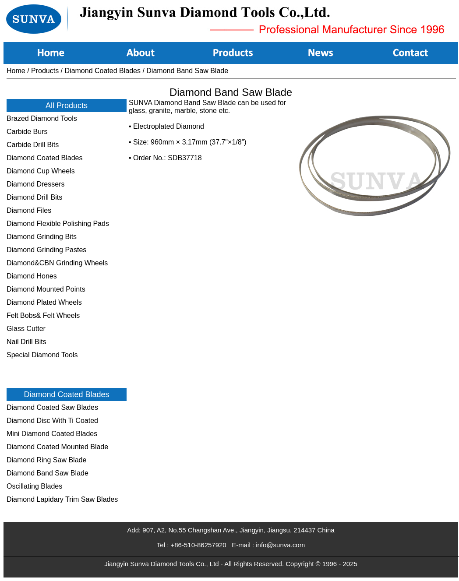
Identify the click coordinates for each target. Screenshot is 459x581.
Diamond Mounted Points (46, 289)
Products (45, 70)
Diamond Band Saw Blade (187, 70)
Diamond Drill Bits (34, 197)
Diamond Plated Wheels (44, 302)
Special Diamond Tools (42, 355)
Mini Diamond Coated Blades (52, 433)
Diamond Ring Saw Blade (46, 460)
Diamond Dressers (35, 184)
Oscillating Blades (34, 486)
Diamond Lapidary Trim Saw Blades (62, 499)
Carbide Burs (27, 131)
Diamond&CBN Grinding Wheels (57, 263)
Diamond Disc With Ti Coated (52, 420)
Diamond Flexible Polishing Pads (58, 223)
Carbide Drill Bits (33, 144)
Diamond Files (29, 210)
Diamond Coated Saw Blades (52, 407)
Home (16, 70)
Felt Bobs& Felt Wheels (43, 315)
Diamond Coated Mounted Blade (57, 447)
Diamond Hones (32, 276)
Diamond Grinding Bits (42, 236)
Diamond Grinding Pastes (46, 250)
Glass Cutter (26, 328)
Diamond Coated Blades (103, 70)
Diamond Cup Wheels (41, 171)
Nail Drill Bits (26, 341)
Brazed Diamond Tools (42, 118)
